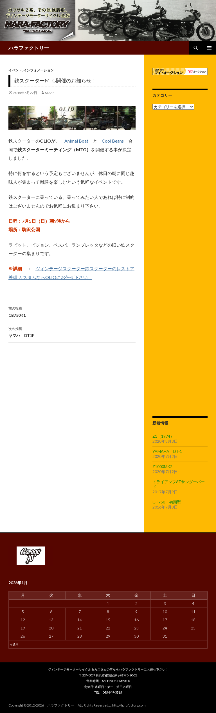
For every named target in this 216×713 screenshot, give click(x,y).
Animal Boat (76, 140)
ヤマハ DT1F (72, 331)
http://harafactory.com (129, 705)
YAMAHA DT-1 (167, 451)
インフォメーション (38, 70)
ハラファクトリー (28, 48)
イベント (15, 70)
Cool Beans (113, 140)
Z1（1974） (163, 436)
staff (50, 93)
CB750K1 (72, 311)
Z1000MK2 (162, 466)
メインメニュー (209, 48)
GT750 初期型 (166, 502)
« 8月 (14, 644)
